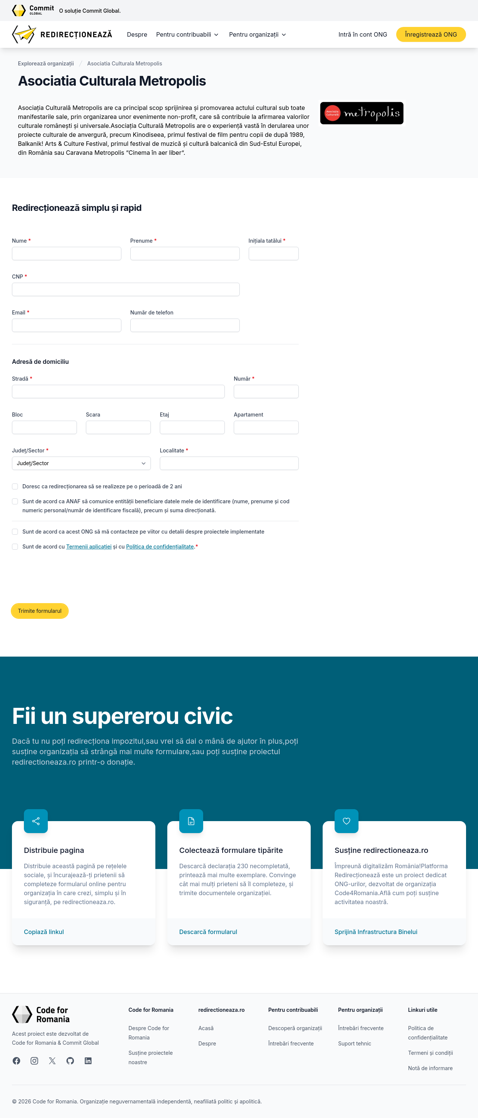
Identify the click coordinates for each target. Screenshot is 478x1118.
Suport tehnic (355, 1043)
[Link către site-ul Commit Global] (35, 10)
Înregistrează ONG (431, 34)
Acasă (206, 1028)
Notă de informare (430, 1068)
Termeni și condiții (430, 1053)
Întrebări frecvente (291, 1043)
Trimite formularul (40, 611)
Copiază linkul (44, 932)
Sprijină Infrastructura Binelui (376, 932)
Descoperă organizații (295, 1028)
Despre (137, 34)
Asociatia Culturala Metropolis (124, 63)
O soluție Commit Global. (90, 10)
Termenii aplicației (89, 546)
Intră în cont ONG (363, 34)
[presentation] (68, 577)
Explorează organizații (46, 63)
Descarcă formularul (208, 932)
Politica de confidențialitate (160, 546)
